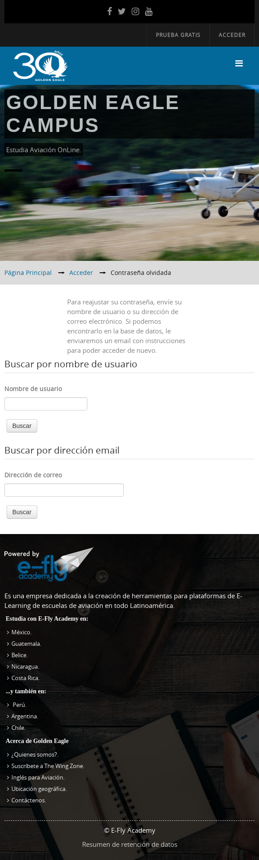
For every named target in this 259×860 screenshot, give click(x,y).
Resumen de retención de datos (129, 844)
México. (21, 632)
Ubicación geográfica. (39, 789)
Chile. (18, 728)
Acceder (232, 34)
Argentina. (24, 716)
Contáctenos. (28, 800)
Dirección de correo (33, 475)
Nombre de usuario (33, 388)
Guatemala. (26, 644)
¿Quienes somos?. (34, 754)
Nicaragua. (25, 666)
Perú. (18, 705)
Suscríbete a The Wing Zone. (47, 766)
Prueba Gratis (178, 34)
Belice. (19, 655)
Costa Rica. (25, 678)
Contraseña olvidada (141, 272)
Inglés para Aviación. (38, 777)
